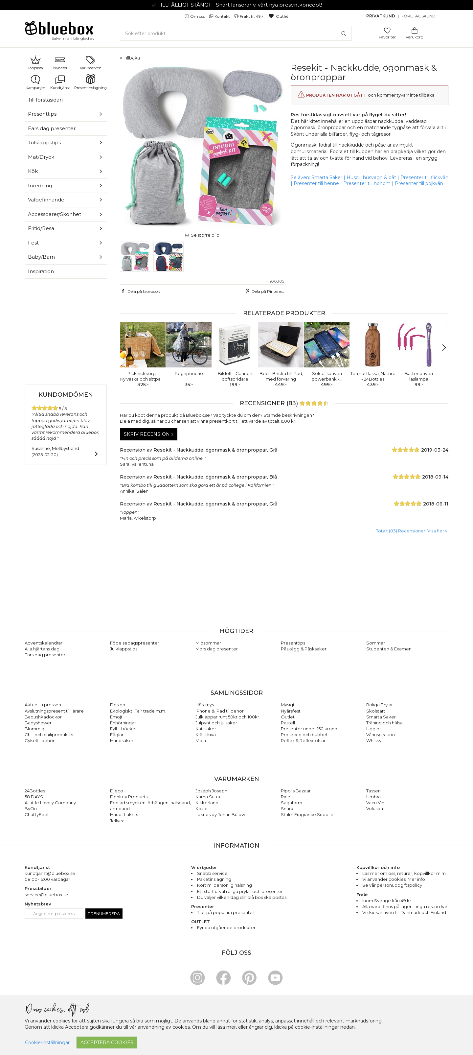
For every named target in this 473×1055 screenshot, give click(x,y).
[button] (127, 348)
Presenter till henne (316, 183)
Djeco (116, 790)
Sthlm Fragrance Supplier (308, 814)
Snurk (287, 808)
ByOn (31, 808)
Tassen (373, 790)
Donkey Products (128, 796)
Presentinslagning (90, 82)
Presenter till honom (367, 183)
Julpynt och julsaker (216, 722)
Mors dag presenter (216, 648)
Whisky (373, 740)
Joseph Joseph (211, 790)
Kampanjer (35, 82)
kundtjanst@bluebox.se (50, 873)
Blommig (34, 728)
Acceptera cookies (106, 1042)
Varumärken (90, 62)
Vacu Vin (375, 802)
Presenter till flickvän (424, 177)
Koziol (202, 808)
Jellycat (118, 820)
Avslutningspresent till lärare (54, 711)
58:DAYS (34, 796)
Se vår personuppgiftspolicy (392, 885)
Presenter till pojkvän (419, 183)
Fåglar (117, 734)
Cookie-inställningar (47, 1042)
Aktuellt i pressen (43, 704)
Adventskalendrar (43, 642)
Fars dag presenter (52, 128)
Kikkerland (206, 802)
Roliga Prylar (379, 704)
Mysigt (288, 704)
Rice (285, 796)
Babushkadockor (43, 716)
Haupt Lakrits (124, 814)
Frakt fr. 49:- (249, 16)
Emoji (116, 716)
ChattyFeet (37, 814)
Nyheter (60, 62)
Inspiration (41, 271)
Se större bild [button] (202, 235)
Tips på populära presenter (225, 912)
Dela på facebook (140, 291)
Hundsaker (121, 740)
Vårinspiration (380, 734)
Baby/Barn (41, 257)
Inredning (40, 185)
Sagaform (291, 802)
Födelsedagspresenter (134, 642)
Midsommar (208, 642)
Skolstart (375, 711)
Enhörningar (123, 722)
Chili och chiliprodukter (49, 734)
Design (117, 704)
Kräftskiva (205, 734)
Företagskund (418, 15)
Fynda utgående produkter (226, 927)
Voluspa (374, 808)
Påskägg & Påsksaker (304, 648)
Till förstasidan (45, 100)
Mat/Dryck (41, 157)
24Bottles (35, 790)
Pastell (288, 722)
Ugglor (373, 728)
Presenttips (42, 114)
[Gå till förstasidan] (59, 30)
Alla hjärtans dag (42, 648)
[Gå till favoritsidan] (387, 30)
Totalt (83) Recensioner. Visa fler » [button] (411, 530)
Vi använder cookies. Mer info (393, 879)
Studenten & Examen (389, 648)
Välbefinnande (46, 200)
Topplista (35, 62)
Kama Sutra (207, 796)
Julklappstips (44, 142)
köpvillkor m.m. (430, 873)
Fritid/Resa (41, 228)
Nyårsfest (291, 711)
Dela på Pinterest (264, 291)
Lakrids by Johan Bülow (220, 814)
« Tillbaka (130, 58)
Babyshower (38, 722)
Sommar (375, 642)
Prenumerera (104, 913)
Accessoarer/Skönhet (54, 214)
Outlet (278, 16)
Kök (33, 171)
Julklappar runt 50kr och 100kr (227, 716)
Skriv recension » (148, 434)
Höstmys (204, 704)
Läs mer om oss (378, 873)
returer (404, 873)
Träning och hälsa (384, 722)
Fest (33, 243)
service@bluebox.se (46, 894)
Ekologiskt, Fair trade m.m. (138, 711)
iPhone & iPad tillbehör (219, 711)
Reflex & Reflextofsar (303, 740)
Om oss (195, 16)
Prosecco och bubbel (304, 734)
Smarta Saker (326, 177)
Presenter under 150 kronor (310, 728)
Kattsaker (205, 728)
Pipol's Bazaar (296, 790)
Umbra (373, 796)
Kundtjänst (60, 82)
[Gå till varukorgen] (414, 30)
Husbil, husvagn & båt (371, 177)
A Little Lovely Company (50, 802)
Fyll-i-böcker (123, 728)
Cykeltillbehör (40, 740)
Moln (200, 740)
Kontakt (220, 16)
